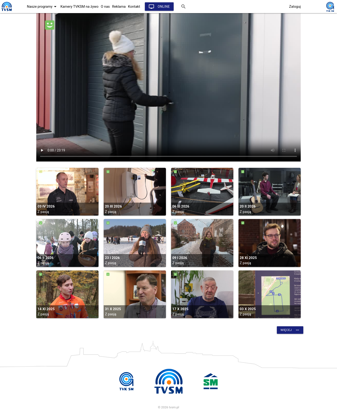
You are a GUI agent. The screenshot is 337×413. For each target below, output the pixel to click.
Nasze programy (42, 6)
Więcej (290, 330)
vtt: (168, 87)
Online (159, 6)
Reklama (119, 6)
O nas (105, 6)
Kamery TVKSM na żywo (79, 6)
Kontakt (134, 6)
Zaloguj (295, 6)
